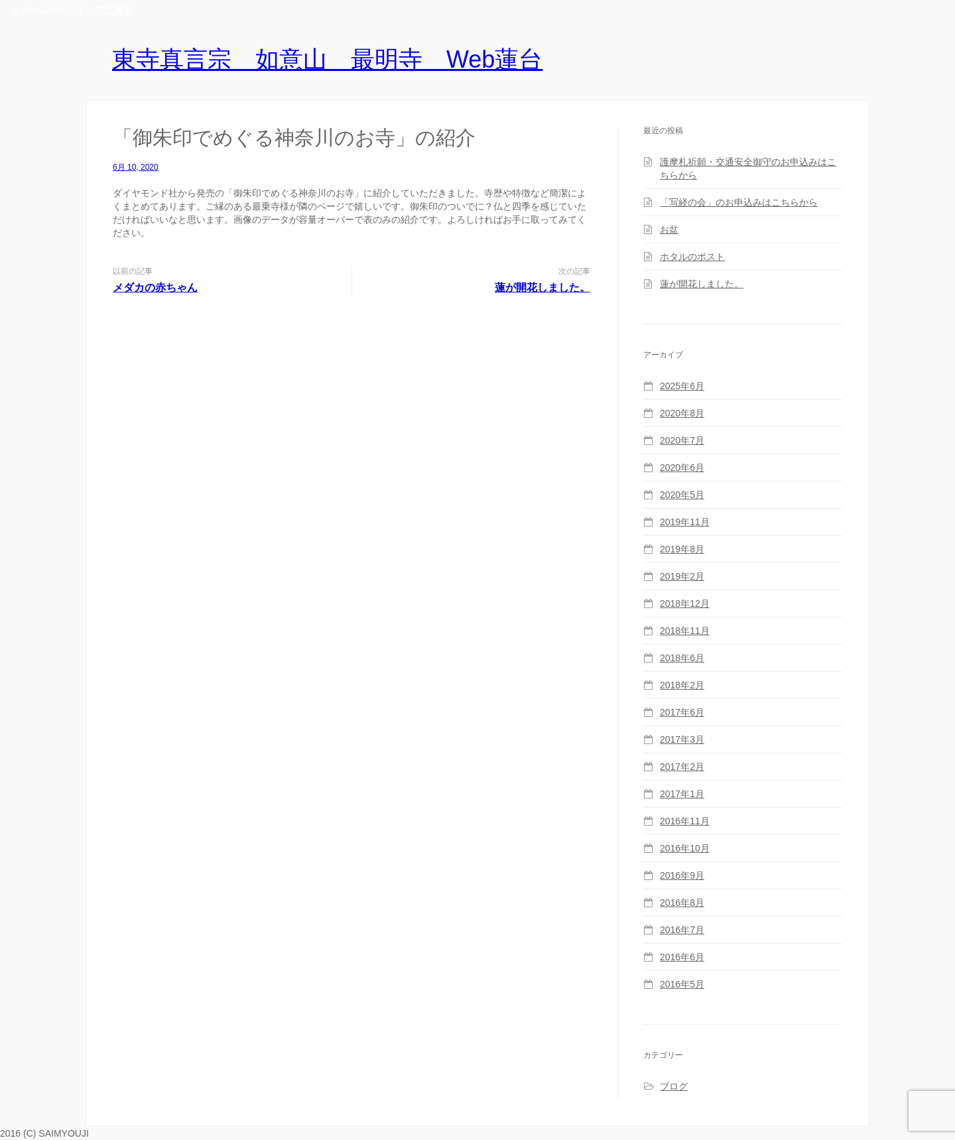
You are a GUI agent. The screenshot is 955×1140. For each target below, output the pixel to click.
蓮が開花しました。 (542, 287)
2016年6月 (682, 957)
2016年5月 (682, 984)
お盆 (669, 229)
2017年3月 (682, 739)
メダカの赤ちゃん (155, 287)
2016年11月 (685, 821)
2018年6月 (682, 658)
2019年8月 (682, 549)
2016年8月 (682, 902)
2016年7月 (682, 929)
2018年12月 (685, 603)
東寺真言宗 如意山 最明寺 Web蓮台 (327, 59)
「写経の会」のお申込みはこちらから (739, 202)
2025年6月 (682, 386)
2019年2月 (682, 576)
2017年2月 (682, 766)
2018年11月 (685, 630)
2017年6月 (682, 712)
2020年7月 (682, 440)
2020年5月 (682, 494)
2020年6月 (682, 467)
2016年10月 (685, 848)
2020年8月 (682, 413)
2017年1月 (682, 794)
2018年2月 (682, 685)
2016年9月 (682, 875)
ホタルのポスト (692, 256)
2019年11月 (685, 522)
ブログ (674, 1086)
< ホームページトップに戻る (73, 10)
